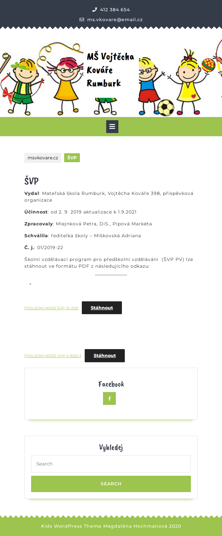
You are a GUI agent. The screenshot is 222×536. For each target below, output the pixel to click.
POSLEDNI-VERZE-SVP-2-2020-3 (52, 356)
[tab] (112, 126)
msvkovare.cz (43, 158)
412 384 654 (115, 10)
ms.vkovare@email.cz (115, 19)
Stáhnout (102, 308)
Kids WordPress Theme (71, 526)
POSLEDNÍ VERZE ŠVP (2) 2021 (51, 308)
